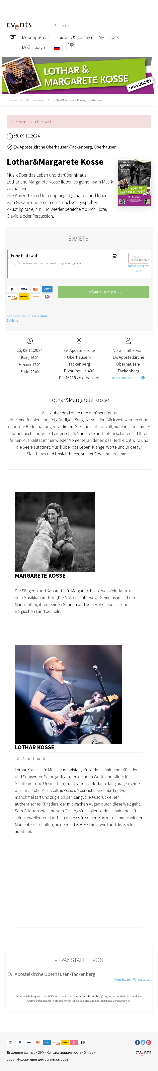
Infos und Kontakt (128, 377)
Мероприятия (35, 100)
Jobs (10, 1059)
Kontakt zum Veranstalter (132, 979)
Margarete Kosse (40, 575)
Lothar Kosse (34, 747)
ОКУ (41, 1052)
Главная (12, 100)
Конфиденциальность (64, 1052)
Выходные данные (21, 1052)
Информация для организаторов (42, 1059)
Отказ (88, 1052)
